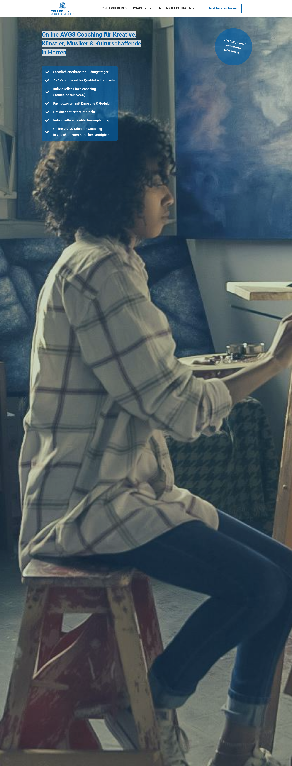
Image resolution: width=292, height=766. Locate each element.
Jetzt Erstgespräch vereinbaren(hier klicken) (234, 46)
